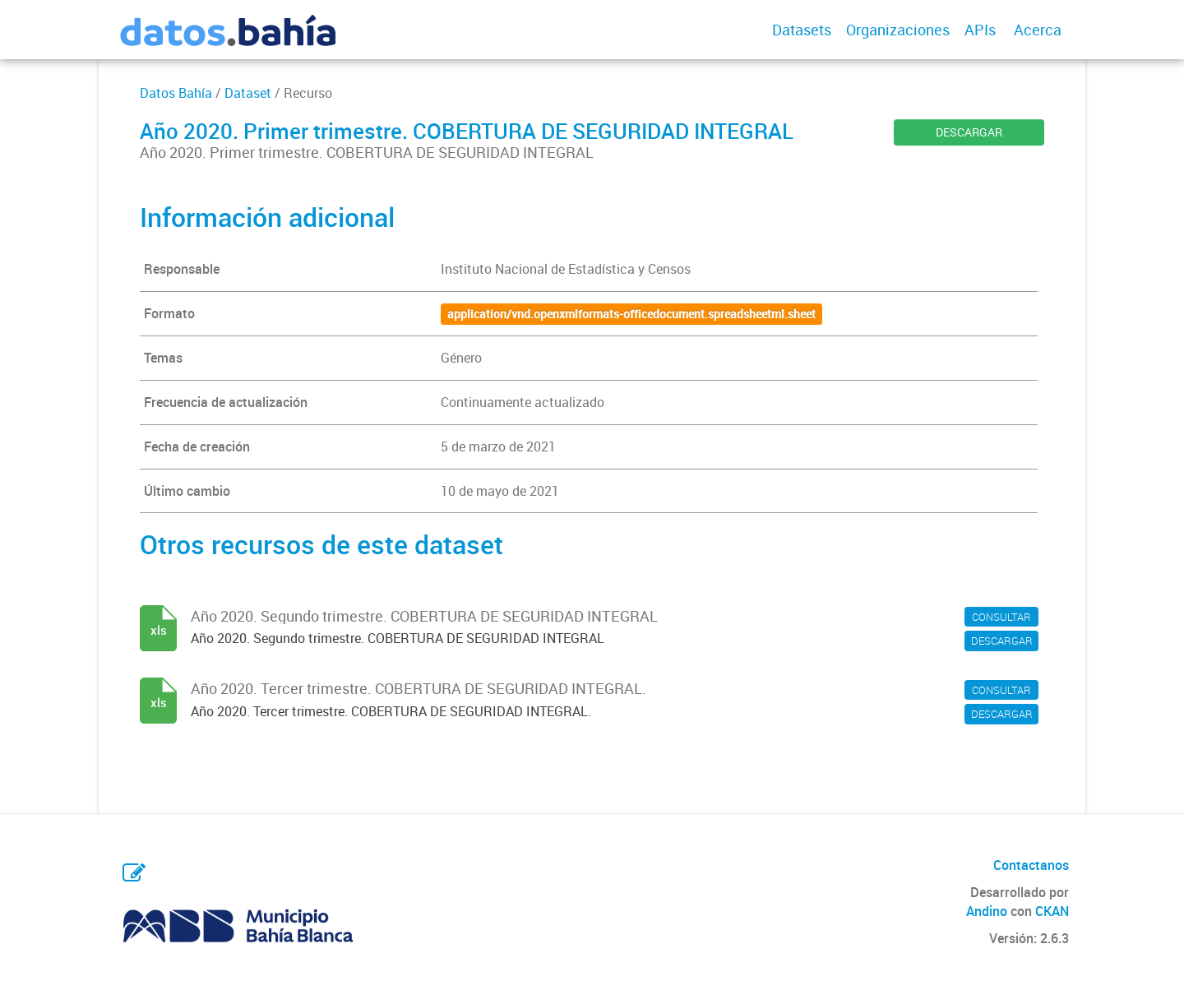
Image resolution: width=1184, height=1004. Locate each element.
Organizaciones (898, 29)
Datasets (801, 29)
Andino (986, 911)
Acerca (1037, 29)
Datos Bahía (176, 93)
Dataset (247, 93)
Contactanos (1031, 865)
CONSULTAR (1001, 616)
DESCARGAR (969, 132)
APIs (980, 29)
